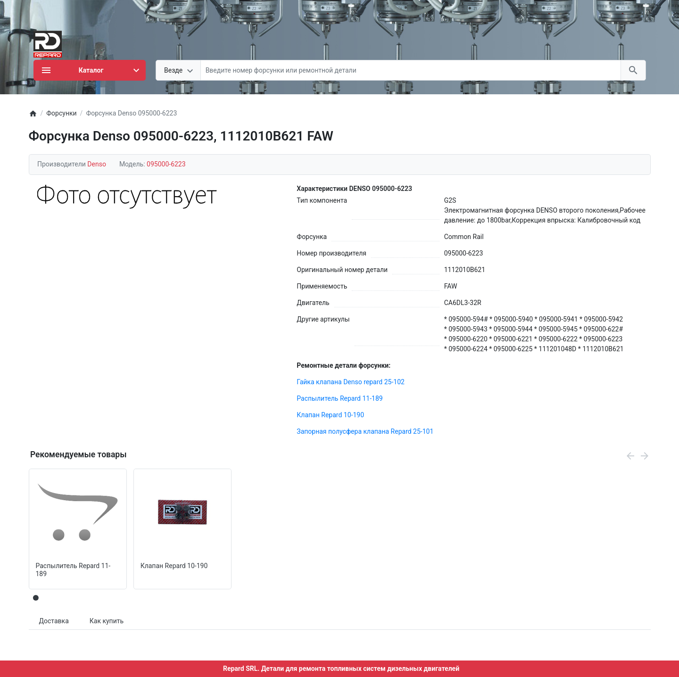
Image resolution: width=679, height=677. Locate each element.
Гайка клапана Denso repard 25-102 (351, 382)
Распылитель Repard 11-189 (339, 398)
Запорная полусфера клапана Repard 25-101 (365, 431)
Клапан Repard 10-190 (330, 415)
